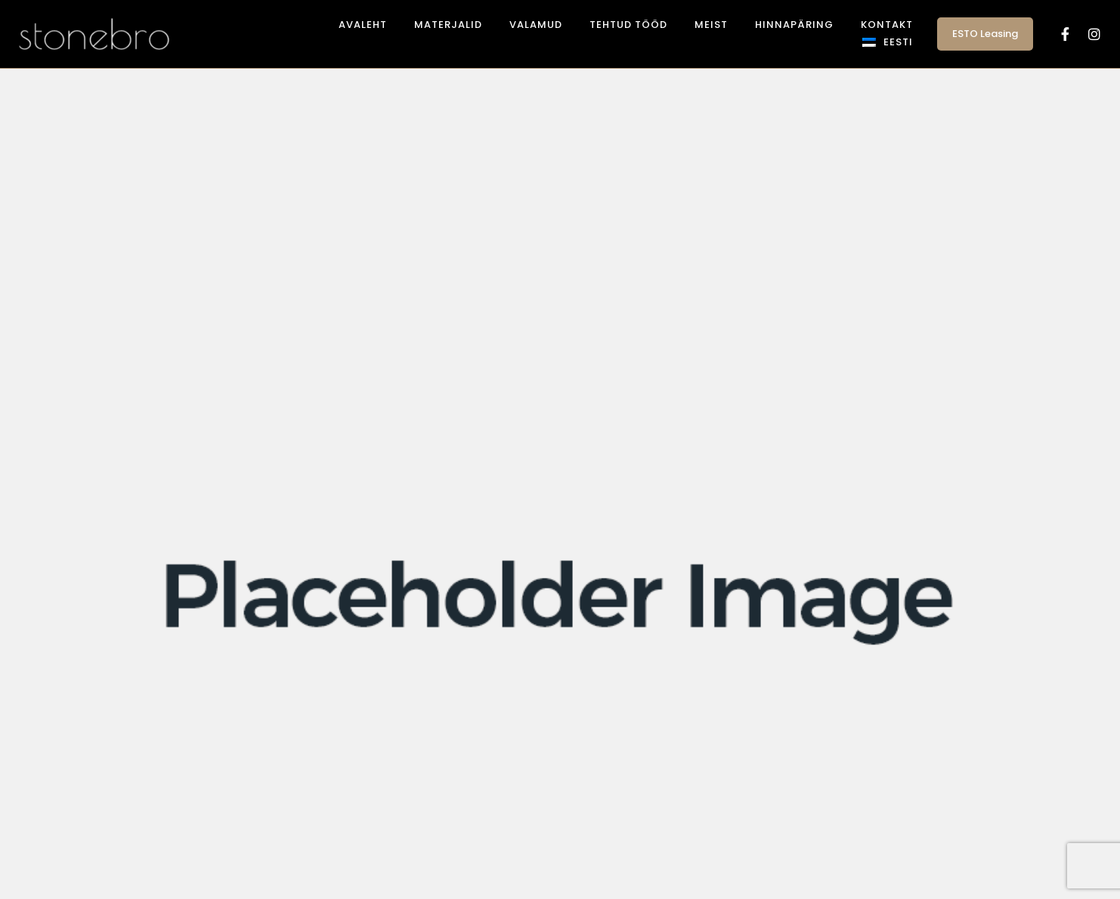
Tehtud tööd (628, 24)
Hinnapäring (794, 24)
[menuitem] (887, 42)
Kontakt (887, 24)
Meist (711, 24)
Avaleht (363, 24)
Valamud (535, 24)
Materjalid (448, 24)
